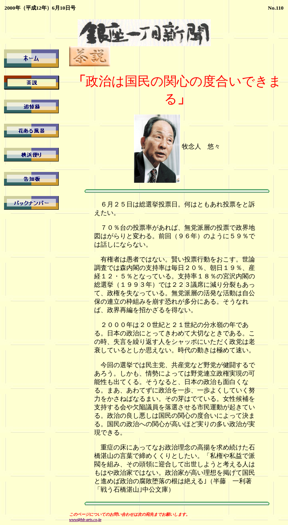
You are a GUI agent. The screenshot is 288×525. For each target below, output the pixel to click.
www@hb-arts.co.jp (85, 519)
